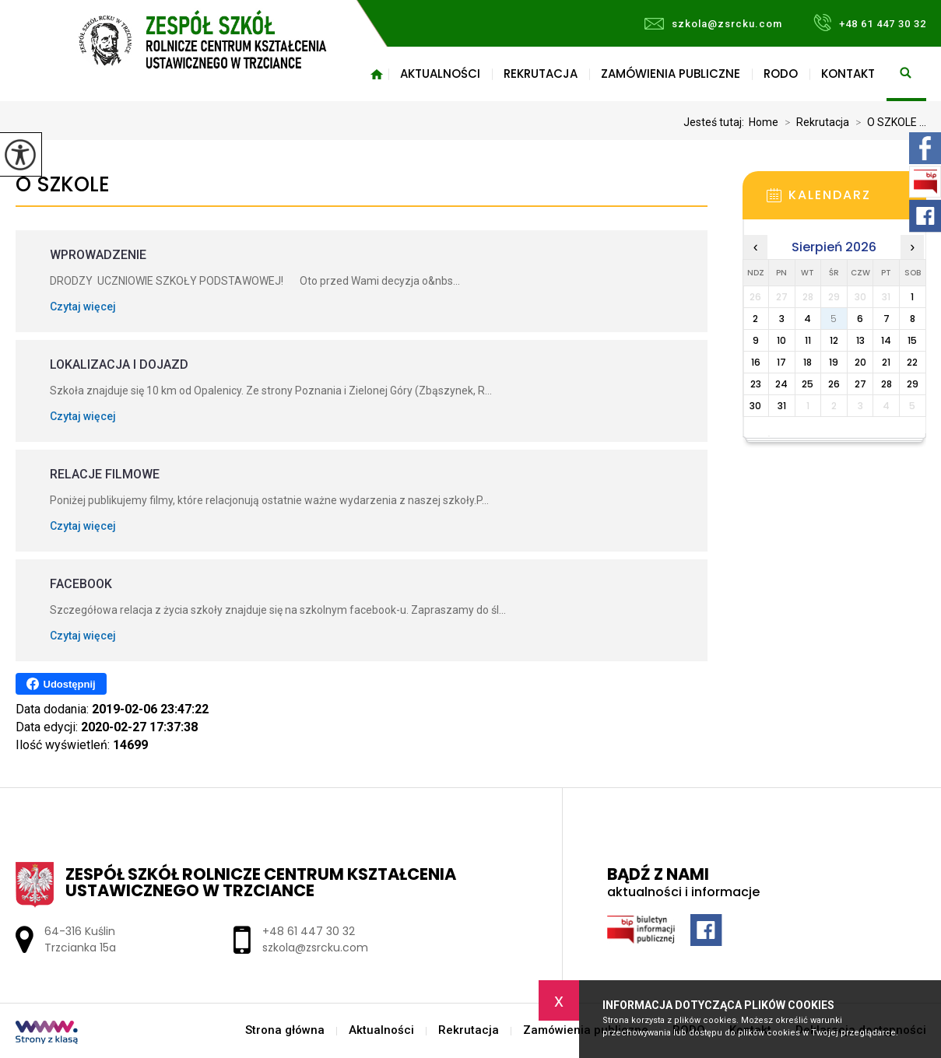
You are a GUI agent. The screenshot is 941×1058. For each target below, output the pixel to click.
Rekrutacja (541, 73)
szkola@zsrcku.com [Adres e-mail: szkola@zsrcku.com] (315, 947)
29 (912, 384)
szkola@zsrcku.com (713, 24)
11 (808, 340)
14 (886, 340)
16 (755, 362)
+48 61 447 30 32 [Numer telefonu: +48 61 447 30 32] (308, 931)
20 (860, 362)
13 (860, 340)
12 (834, 340)
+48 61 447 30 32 (869, 22)
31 (782, 405)
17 (781, 362)
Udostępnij (61, 684)
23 (755, 384)
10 (781, 340)
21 (886, 362)
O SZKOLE (63, 184)
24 (781, 384)
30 (755, 405)
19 (833, 362)
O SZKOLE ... (887, 122)
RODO (781, 73)
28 (886, 384)
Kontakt (848, 73)
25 (807, 384)
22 (912, 362)
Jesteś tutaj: (716, 122)
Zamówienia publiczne (670, 73)
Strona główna (376, 74)
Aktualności (440, 73)
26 (834, 384)
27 (860, 384)
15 (912, 340)
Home (763, 122)
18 (807, 362)
